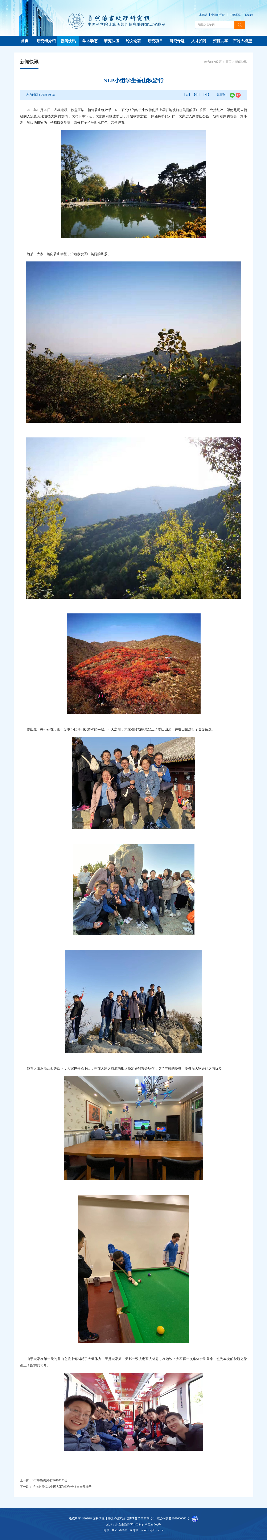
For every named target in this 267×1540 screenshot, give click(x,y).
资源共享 (220, 41)
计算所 (203, 14)
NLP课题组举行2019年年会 (50, 1480)
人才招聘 (198, 41)
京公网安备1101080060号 (173, 1518)
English (249, 14)
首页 (24, 41)
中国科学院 (218, 14)
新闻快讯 (68, 41)
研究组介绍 (46, 41)
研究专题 (177, 41)
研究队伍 (111, 41)
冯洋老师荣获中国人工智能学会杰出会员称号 (62, 1486)
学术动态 (90, 41)
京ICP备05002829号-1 (141, 1518)
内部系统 (235, 14)
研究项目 (155, 41)
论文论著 (133, 41)
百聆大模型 (242, 41)
